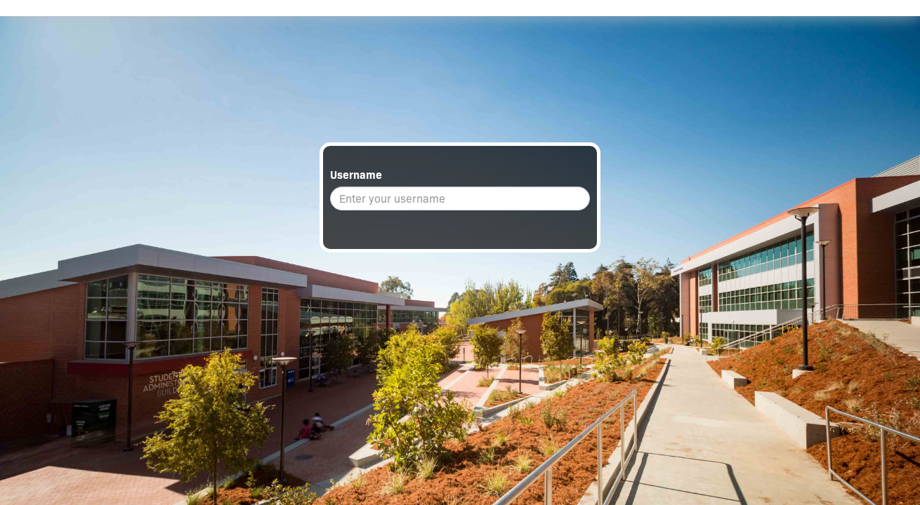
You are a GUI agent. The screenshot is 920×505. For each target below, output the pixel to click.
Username (356, 175)
